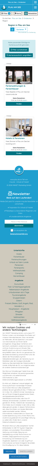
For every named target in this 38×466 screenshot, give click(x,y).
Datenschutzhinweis (18, 464)
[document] (19, 387)
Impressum (6, 464)
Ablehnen (10, 451)
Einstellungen (26, 451)
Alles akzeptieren (19, 457)
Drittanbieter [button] (31, 464)
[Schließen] (34, 324)
